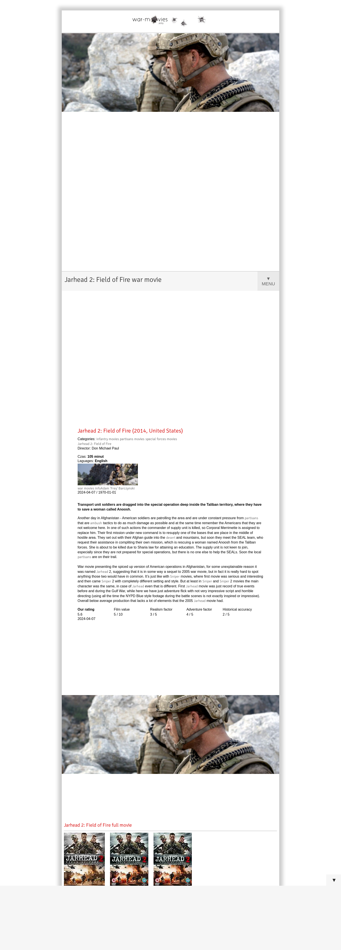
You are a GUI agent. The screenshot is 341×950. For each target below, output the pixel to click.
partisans (251, 518)
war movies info (89, 488)
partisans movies (132, 439)
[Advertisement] (171, 393)
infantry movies (107, 439)
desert (170, 537)
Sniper (175, 576)
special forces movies (161, 439)
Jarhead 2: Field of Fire (94, 444)
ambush (96, 523)
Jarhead (102, 572)
